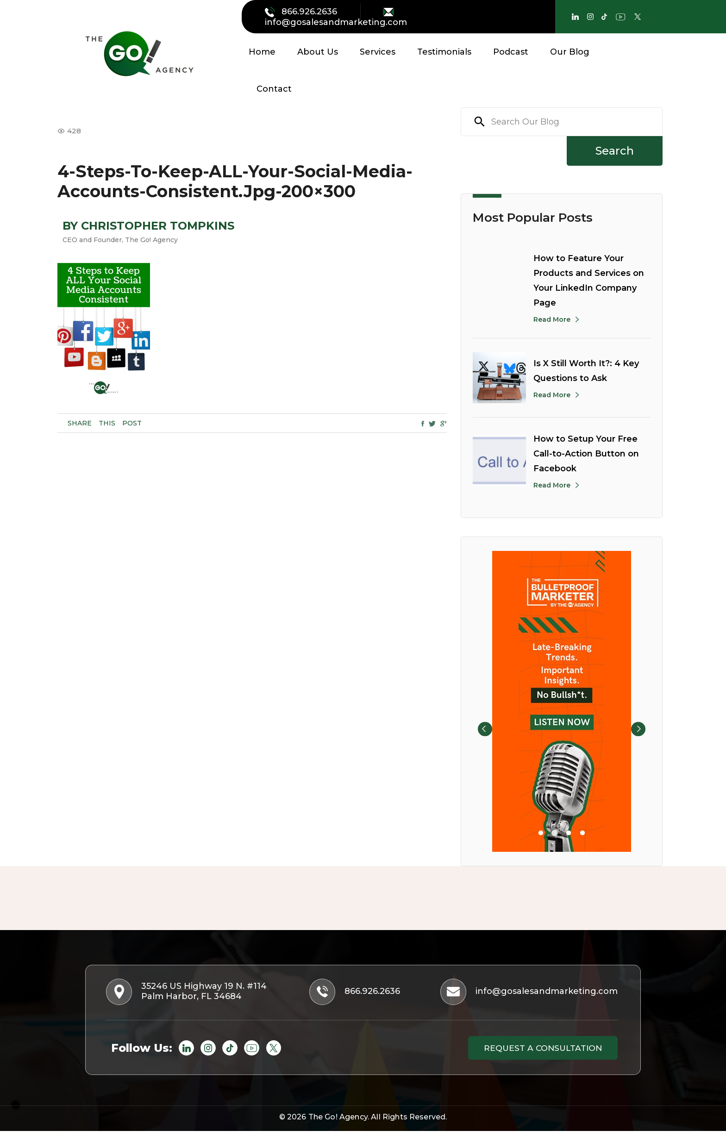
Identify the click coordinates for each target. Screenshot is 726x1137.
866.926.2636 (302, 11)
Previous (478, 701)
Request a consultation (536, 1052)
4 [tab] (582, 833)
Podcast (510, 52)
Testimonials (444, 52)
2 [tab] (554, 833)
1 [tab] (540, 833)
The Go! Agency (338, 1122)
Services (377, 52)
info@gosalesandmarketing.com (336, 17)
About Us (317, 52)
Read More (551, 319)
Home (262, 52)
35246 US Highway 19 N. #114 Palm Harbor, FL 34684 (190, 994)
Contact (274, 89)
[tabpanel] (561, 701)
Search (614, 150)
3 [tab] (568, 833)
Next (645, 701)
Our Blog (569, 52)
